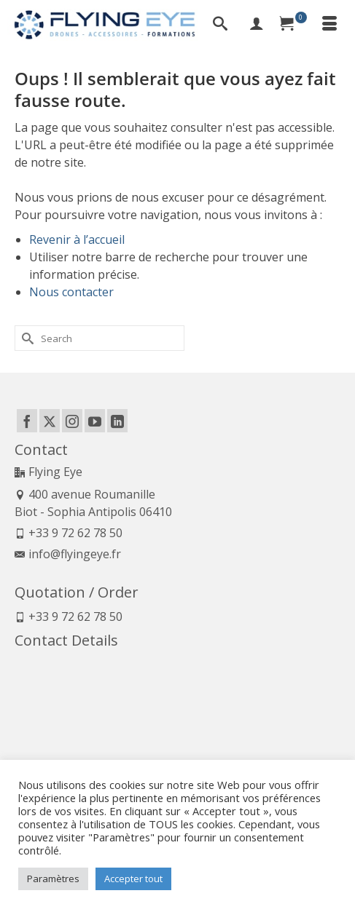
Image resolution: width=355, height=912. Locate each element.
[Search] (220, 24)
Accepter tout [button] (133, 878)
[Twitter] (49, 420)
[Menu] (329, 24)
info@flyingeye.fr (68, 554)
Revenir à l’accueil (77, 239)
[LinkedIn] (117, 420)
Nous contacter (71, 292)
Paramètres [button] (53, 878)
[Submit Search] (25, 338)
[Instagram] (72, 420)
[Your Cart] (293, 24)
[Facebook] (27, 420)
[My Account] (256, 24)
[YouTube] (95, 420)
